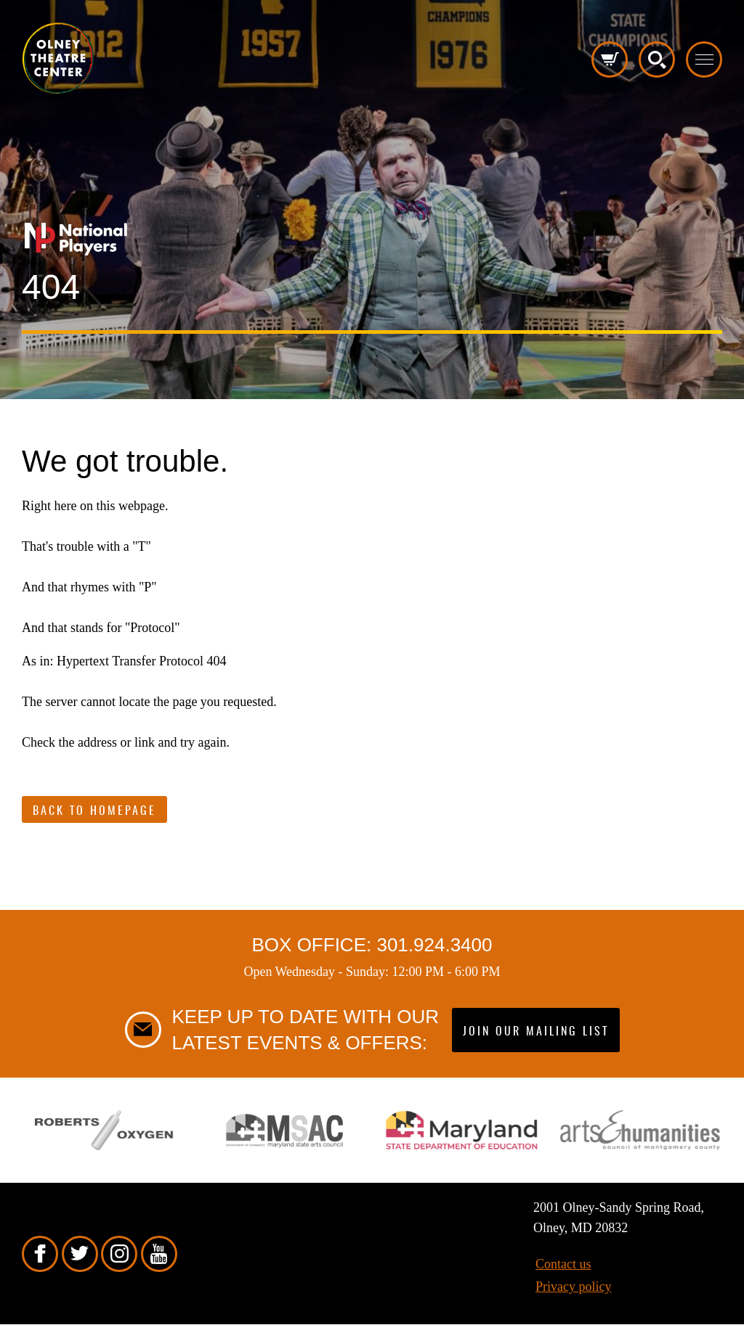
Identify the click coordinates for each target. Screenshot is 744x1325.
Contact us (563, 1264)
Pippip (58, 58)
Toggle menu (704, 59)
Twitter (80, 1254)
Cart (609, 59)
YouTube (159, 1254)
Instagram (119, 1254)
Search (657, 59)
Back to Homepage (94, 811)
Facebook (40, 1254)
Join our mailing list (536, 1032)
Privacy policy (573, 1286)
